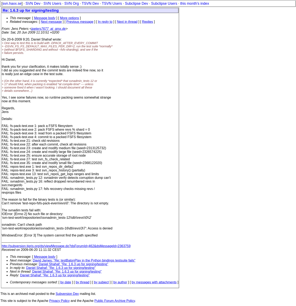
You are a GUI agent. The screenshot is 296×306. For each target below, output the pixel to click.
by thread (82, 282)
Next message (51, 21)
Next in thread (127, 21)
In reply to (105, 21)
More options (69, 18)
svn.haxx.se (12, 3)
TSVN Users (112, 3)
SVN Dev (32, 3)
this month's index (194, 3)
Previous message (80, 21)
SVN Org (71, 3)
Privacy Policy (59, 301)
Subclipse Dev (136, 3)
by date (65, 282)
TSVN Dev (90, 3)
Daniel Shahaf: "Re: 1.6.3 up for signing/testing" (73, 264)
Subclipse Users (164, 3)
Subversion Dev (67, 294)
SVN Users (52, 3)
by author (120, 282)
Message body (44, 18)
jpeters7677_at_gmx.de (48, 28)
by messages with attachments (154, 282)
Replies (147, 21)
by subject (101, 282)
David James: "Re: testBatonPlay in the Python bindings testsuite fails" (84, 260)
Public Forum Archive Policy (114, 301)
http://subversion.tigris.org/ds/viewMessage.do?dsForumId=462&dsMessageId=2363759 (66, 246)
